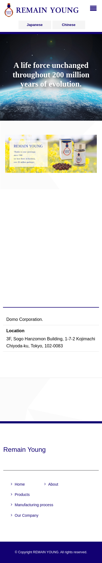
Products (22, 494)
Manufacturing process (34, 505)
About (53, 484)
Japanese (34, 25)
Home (20, 484)
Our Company (26, 515)
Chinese (69, 25)
